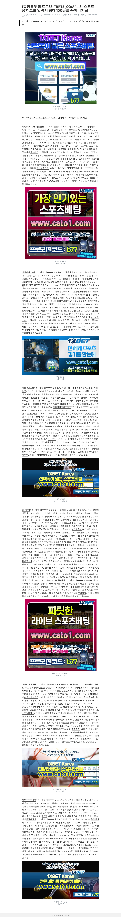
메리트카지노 (47, 445)
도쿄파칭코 (29, 426)
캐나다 (59, 294)
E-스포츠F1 (48, 278)
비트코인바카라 (63, 687)
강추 (48, 139)
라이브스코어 (67, 523)
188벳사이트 (80, 825)
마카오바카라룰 (29, 684)
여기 (42, 142)
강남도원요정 (43, 168)
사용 (24, 127)
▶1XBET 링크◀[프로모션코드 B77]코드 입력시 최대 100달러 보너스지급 (54, 117)
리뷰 (53, 178)
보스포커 (52, 439)
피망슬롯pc (77, 529)
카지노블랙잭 (48, 288)
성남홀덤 (32, 587)
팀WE (44, 816)
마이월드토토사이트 (35, 323)
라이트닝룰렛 (63, 301)
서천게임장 (90, 829)
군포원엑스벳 (61, 726)
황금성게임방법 (31, 697)
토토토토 (76, 729)
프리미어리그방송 (48, 275)
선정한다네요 (62, 136)
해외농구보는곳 (60, 298)
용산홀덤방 (60, 580)
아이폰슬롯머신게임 (71, 848)
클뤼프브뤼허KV (69, 742)
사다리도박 (46, 723)
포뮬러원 (82, 593)
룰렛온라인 (32, 413)
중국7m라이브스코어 (64, 548)
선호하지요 (72, 130)
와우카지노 (51, 838)
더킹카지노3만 (28, 272)
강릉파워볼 (58, 542)
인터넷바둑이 (28, 388)
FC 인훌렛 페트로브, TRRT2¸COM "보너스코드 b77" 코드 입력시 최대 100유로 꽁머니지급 (54, 15)
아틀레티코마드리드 (62, 407)
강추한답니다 (43, 165)
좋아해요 (34, 152)
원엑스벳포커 (63, 841)
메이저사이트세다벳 (72, 326)
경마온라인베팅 (33, 516)
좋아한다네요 (51, 174)
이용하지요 (64, 181)
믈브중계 (26, 510)
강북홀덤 (28, 854)
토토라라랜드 (74, 555)
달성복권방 (31, 819)
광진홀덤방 (68, 845)
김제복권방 (82, 448)
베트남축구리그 (81, 703)
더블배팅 (67, 429)
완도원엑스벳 (76, 700)
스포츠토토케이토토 (46, 735)
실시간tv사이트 (43, 417)
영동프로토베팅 (29, 800)
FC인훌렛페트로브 (78, 739)
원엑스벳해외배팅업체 (43, 571)
